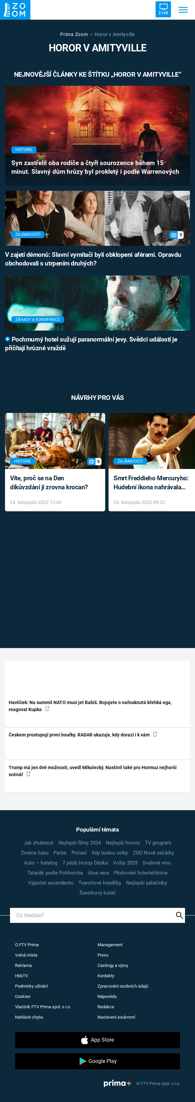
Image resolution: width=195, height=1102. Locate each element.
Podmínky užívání (31, 986)
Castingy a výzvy (113, 965)
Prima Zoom (74, 34)
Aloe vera (98, 873)
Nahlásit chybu (29, 1017)
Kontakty (106, 975)
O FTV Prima (27, 944)
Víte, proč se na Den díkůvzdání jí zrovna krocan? (49, 483)
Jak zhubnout (38, 843)
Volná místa (26, 955)
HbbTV (21, 975)
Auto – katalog (40, 863)
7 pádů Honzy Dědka (85, 863)
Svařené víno (157, 863)
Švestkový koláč (97, 893)
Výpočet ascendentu (50, 883)
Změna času (34, 853)
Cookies (22, 996)
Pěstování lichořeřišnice (141, 873)
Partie (59, 853)
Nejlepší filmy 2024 (79, 843)
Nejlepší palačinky (146, 883)
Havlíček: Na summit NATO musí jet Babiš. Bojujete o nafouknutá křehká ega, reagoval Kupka (90, 706)
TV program (158, 843)
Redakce (106, 1006)
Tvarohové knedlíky (99, 883)
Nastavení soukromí (116, 1017)
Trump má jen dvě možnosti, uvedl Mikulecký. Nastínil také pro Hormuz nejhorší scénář (93, 771)
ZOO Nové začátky (153, 853)
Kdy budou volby (110, 853)
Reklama (23, 965)
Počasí (79, 853)
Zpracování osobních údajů (123, 986)
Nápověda (107, 996)
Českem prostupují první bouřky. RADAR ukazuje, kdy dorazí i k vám (83, 734)
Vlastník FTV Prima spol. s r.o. (43, 1006)
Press (103, 955)
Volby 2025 (125, 863)
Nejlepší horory (123, 843)
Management (110, 944)
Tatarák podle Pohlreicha (55, 873)
